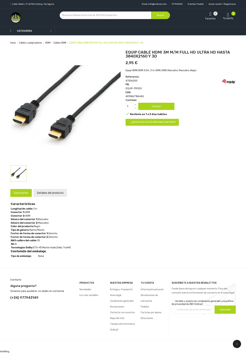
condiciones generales (209, 301)
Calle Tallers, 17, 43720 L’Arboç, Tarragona (33, 4)
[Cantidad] (129, 106)
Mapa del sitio (117, 318)
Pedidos (145, 306)
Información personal (152, 289)
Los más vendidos (88, 295)
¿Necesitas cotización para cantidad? (153, 122)
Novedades (85, 289)
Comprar (156, 106)
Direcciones (147, 318)
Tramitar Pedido (196, 4)
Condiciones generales (122, 301)
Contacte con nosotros (122, 312)
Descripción (22, 192)
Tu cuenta (147, 283)
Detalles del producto (54, 192)
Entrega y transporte (121, 289)
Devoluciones (117, 306)
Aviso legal (115, 295)
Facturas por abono (151, 312)
